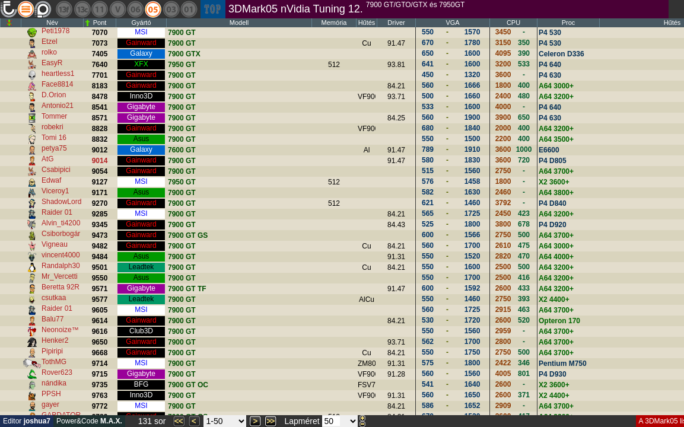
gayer (50, 404)
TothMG (54, 362)
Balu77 (52, 319)
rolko (49, 52)
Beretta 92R (60, 287)
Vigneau (55, 244)
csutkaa (54, 298)
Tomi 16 (54, 137)
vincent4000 (61, 255)
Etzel (50, 41)
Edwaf (51, 180)
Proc (568, 22)
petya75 (54, 148)
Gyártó (141, 22)
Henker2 (55, 340)
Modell (239, 22)
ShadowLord (61, 201)
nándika (54, 383)
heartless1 (58, 73)
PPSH (51, 394)
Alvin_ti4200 (61, 223)
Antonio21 (58, 105)
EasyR (52, 63)
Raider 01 (57, 212)
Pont (100, 22)
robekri (52, 127)
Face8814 (57, 84)
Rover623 (57, 372)
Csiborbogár (61, 234)
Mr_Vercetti (60, 276)
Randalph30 (61, 266)
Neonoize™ (60, 330)
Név (52, 22)
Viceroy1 (55, 191)
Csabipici (56, 169)
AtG (48, 159)
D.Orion (54, 95)
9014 (100, 161)
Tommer (54, 116)
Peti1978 (55, 31)
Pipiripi (52, 351)
